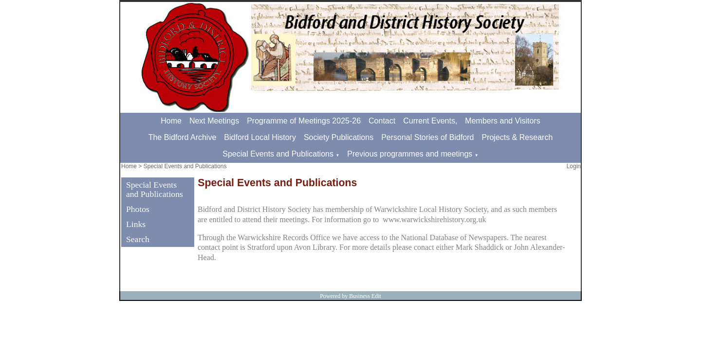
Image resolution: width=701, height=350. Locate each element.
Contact (382, 121)
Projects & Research (517, 137)
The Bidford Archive (182, 137)
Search (137, 239)
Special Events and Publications (277, 154)
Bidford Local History (260, 137)
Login (574, 166)
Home (171, 121)
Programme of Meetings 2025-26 (304, 121)
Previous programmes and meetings (409, 154)
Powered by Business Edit (350, 296)
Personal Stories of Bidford (427, 137)
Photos (137, 209)
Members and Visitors (502, 121)
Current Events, (430, 121)
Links (136, 224)
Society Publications (338, 137)
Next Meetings (214, 121)
